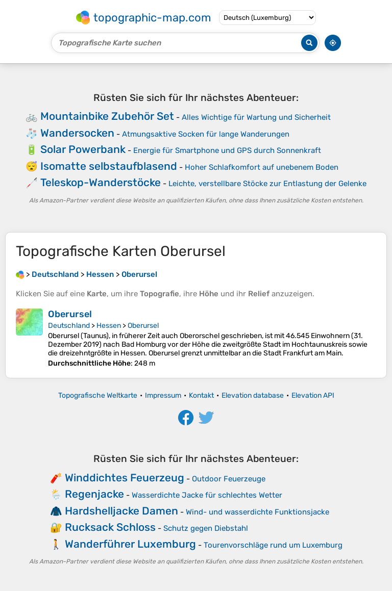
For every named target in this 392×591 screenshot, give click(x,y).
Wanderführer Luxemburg (130, 543)
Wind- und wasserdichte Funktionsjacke (257, 512)
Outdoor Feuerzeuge (228, 478)
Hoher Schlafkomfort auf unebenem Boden (261, 167)
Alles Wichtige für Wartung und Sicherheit (256, 117)
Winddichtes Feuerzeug (124, 477)
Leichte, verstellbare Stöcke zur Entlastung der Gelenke (267, 183)
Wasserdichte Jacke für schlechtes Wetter (207, 495)
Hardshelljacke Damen (121, 510)
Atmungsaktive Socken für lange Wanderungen (205, 134)
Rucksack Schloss (110, 527)
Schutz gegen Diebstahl (205, 528)
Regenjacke (94, 493)
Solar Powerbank (83, 149)
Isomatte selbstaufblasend (108, 166)
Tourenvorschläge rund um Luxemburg (273, 545)
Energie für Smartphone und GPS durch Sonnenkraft (227, 150)
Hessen (108, 325)
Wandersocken (77, 132)
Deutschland (69, 325)
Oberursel (70, 314)
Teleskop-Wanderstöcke (100, 182)
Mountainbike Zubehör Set (107, 116)
